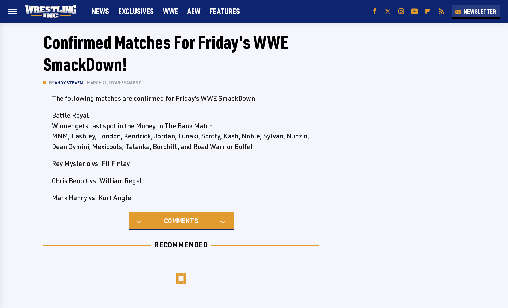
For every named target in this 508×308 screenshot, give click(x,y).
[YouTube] (414, 11)
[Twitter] (388, 11)
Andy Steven (69, 82)
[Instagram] (401, 11)
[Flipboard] (428, 11)
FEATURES (225, 11)
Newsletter (475, 11)
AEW (193, 11)
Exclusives (136, 11)
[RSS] (441, 11)
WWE (170, 11)
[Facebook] (374, 11)
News (100, 11)
